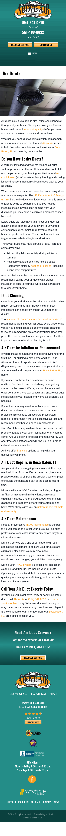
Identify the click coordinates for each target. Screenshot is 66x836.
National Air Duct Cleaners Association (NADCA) (34, 319)
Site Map (51, 814)
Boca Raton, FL (52, 370)
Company (46, 802)
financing (21, 450)
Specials (35, 802)
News (56, 802)
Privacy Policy (39, 814)
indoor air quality (33, 129)
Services (11, 802)
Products (23, 802)
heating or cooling (41, 265)
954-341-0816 (33, 22)
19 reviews (36, 717)
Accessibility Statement (33, 817)
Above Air (48, 143)
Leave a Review (33, 722)
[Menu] (33, 53)
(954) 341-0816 (37, 599)
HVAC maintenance (37, 524)
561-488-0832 (33, 32)
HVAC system (23, 564)
